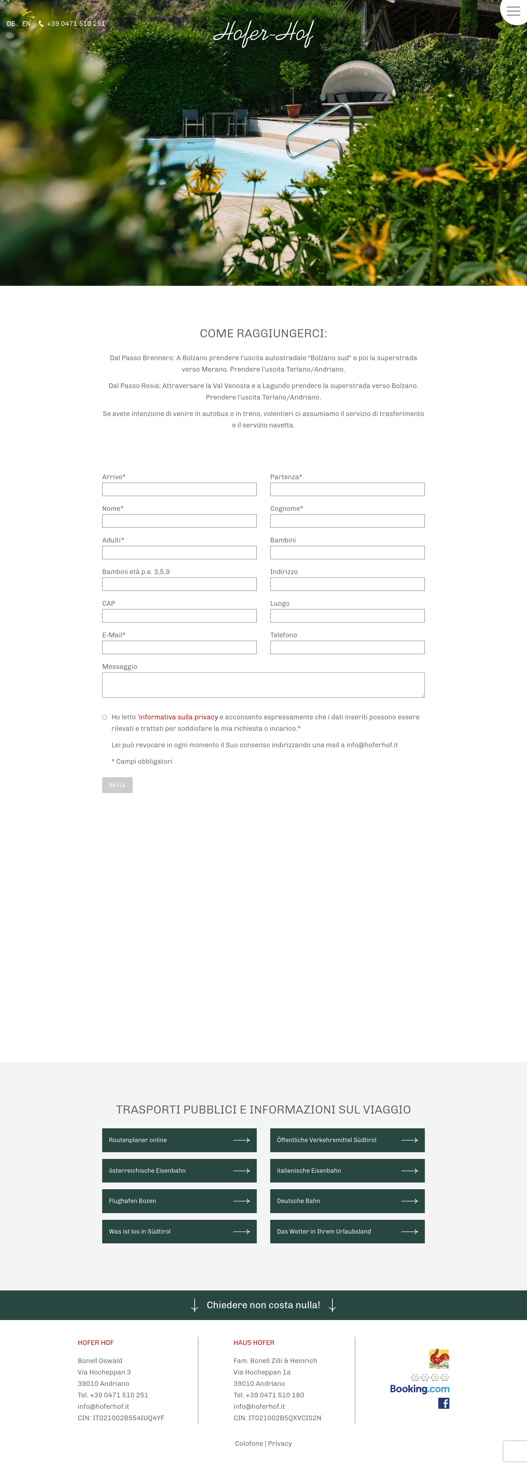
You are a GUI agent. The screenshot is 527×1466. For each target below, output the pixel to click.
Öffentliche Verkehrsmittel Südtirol (326, 1140)
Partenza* (286, 477)
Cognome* (286, 508)
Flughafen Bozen (132, 1201)
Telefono (283, 635)
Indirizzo (284, 572)
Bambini (283, 540)
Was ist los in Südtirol (140, 1231)
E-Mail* (114, 635)
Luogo (280, 603)
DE (11, 23)
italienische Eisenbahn (309, 1170)
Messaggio (119, 667)
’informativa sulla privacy (177, 717)
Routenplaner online (138, 1140)
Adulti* (113, 540)
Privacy (280, 1443)
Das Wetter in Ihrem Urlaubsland (324, 1231)
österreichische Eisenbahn (147, 1170)
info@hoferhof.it (103, 1406)
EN (26, 23)
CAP (108, 603)
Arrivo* (114, 477)
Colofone (249, 1443)
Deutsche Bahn (298, 1201)
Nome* (113, 508)
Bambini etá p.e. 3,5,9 (136, 572)
